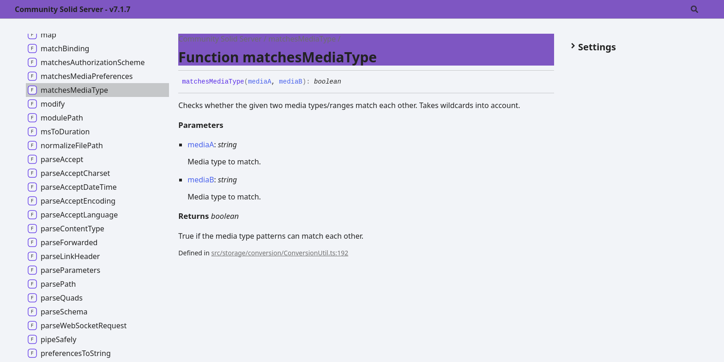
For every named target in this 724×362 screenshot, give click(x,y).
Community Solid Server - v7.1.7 (72, 9)
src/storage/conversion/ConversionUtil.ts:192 (280, 252)
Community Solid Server (220, 39)
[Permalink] (348, 82)
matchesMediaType (302, 39)
